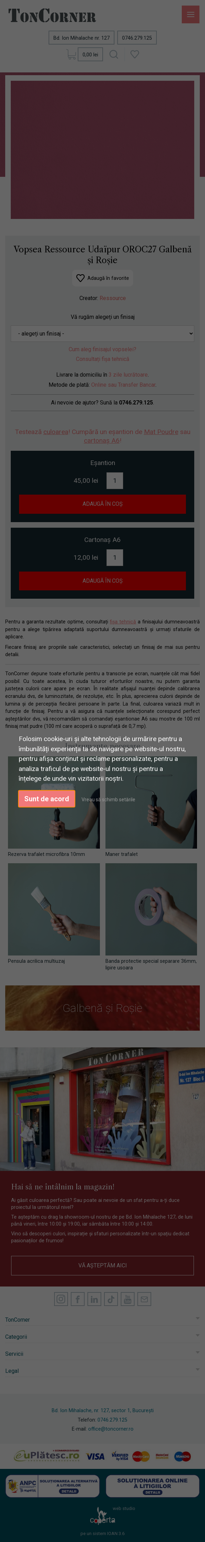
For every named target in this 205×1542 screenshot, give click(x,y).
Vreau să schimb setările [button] (108, 799)
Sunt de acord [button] (46, 798)
